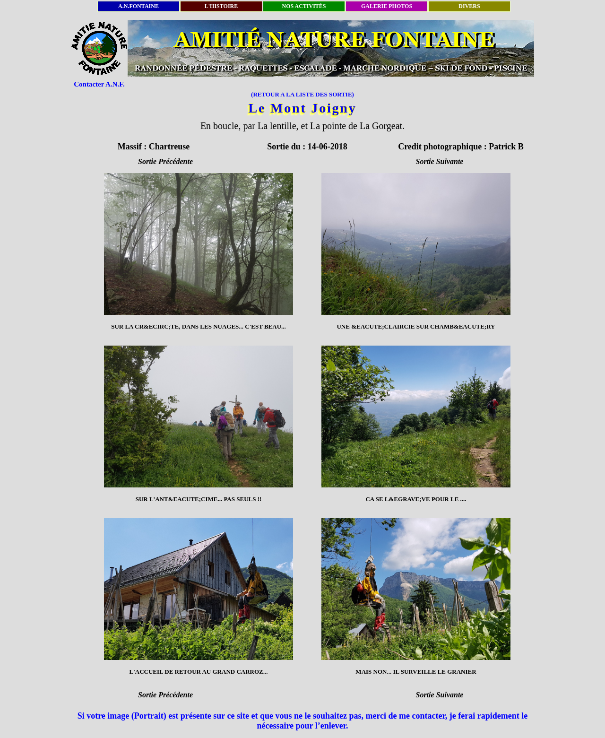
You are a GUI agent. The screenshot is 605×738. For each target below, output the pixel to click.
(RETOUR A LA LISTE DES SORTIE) (302, 94)
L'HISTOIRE (221, 6)
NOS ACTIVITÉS (304, 6)
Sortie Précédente (165, 161)
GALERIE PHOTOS (386, 6)
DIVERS (469, 6)
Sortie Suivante (440, 161)
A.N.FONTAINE (138, 6)
